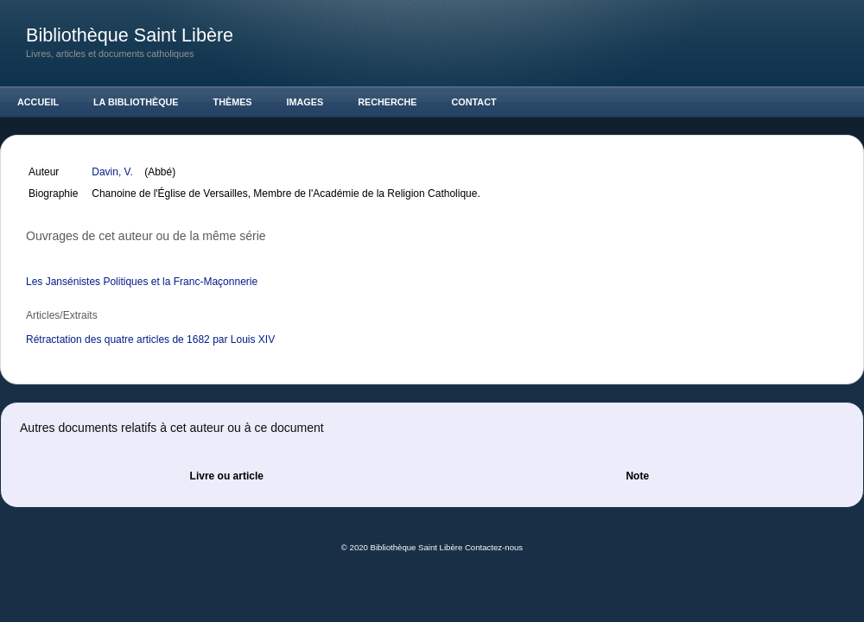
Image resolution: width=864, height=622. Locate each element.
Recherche (387, 102)
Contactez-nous (494, 547)
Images (305, 102)
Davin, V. (114, 172)
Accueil (38, 102)
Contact (474, 102)
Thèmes (232, 102)
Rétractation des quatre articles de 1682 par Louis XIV (150, 339)
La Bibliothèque (136, 102)
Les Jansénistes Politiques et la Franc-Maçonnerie (141, 282)
